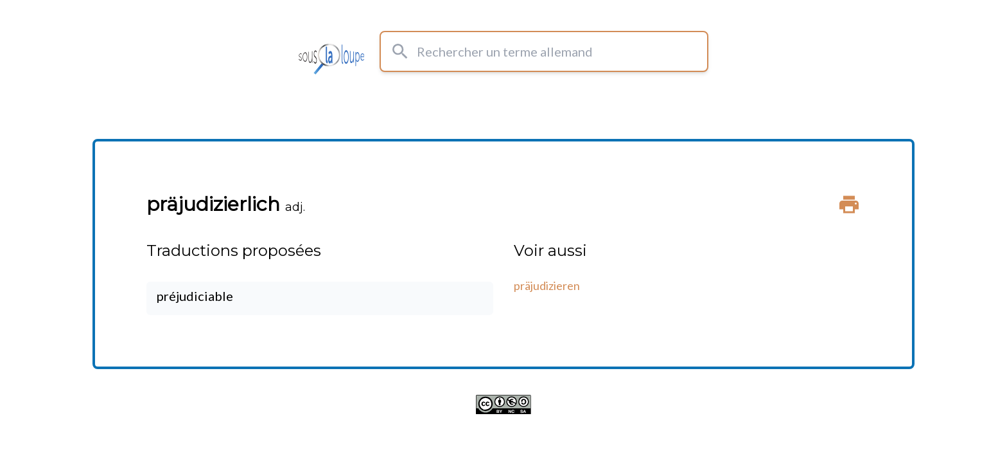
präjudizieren (547, 285)
